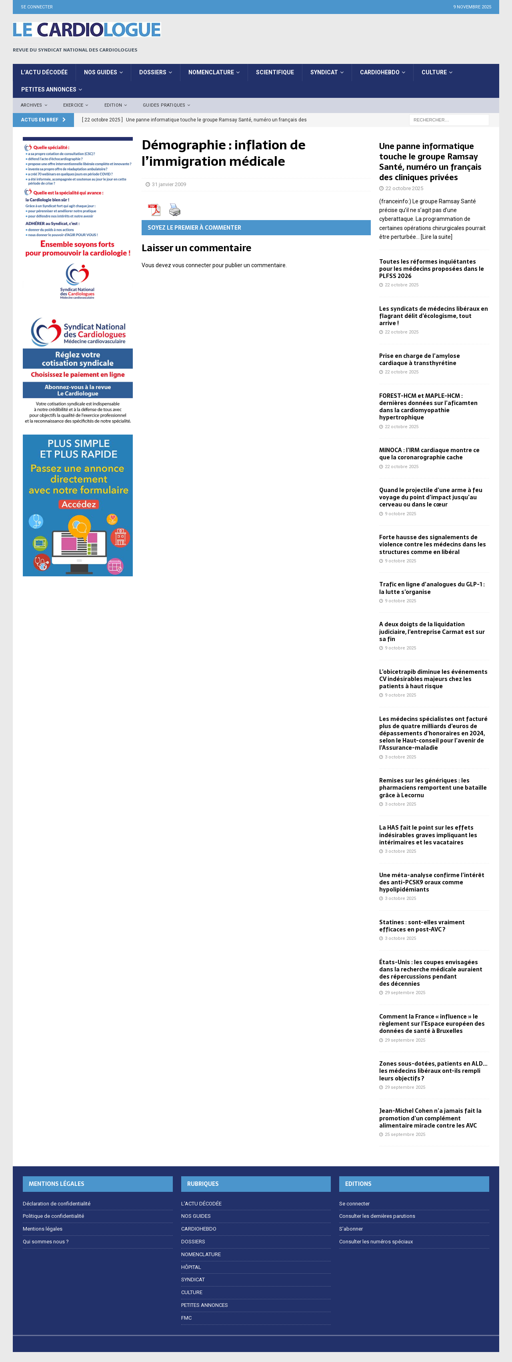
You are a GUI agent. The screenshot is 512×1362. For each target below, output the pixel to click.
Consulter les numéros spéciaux (376, 1242)
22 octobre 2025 (404, 188)
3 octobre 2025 (400, 757)
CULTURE (434, 72)
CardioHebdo (380, 72)
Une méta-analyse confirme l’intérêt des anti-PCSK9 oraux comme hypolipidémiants (431, 882)
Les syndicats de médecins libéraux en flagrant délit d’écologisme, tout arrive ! (433, 316)
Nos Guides (100, 72)
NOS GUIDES (196, 1216)
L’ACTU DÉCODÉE (44, 72)
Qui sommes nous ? (46, 1242)
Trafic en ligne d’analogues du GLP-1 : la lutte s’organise (432, 588)
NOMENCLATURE (211, 72)
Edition (113, 105)
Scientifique (275, 72)
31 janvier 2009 (169, 184)
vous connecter (191, 265)
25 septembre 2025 (405, 1134)
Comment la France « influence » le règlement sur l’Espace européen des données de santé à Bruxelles (432, 1023)
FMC (186, 1318)
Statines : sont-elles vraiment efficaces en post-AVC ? (422, 926)
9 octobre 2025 (400, 513)
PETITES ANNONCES (48, 89)
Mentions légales (42, 1229)
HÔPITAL (191, 1267)
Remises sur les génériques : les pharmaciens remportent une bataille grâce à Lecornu (433, 787)
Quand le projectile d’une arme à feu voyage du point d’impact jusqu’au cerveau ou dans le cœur (430, 497)
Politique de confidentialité (53, 1216)
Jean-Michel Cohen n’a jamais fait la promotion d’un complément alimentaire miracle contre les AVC (430, 1118)
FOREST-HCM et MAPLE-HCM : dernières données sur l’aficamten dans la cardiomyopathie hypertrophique (428, 406)
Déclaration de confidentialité (56, 1204)
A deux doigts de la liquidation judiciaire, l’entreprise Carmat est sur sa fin (432, 631)
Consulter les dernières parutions (377, 1216)
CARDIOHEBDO (198, 1229)
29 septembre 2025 (405, 992)
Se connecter (37, 7)
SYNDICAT (324, 72)
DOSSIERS (152, 72)
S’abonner (351, 1229)
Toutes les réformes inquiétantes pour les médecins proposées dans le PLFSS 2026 (431, 268)
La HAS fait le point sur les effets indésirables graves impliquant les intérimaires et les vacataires (428, 834)
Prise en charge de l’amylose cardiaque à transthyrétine (419, 359)
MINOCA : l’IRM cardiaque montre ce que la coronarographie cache (429, 454)
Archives (31, 105)
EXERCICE (73, 105)
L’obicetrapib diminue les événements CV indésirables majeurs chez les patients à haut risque (433, 679)
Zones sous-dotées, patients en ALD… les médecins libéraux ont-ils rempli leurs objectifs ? (433, 1070)
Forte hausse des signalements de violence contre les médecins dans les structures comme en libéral (432, 544)
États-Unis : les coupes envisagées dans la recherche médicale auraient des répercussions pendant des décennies (430, 973)
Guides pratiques (164, 105)
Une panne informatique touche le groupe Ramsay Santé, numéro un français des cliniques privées (430, 162)
